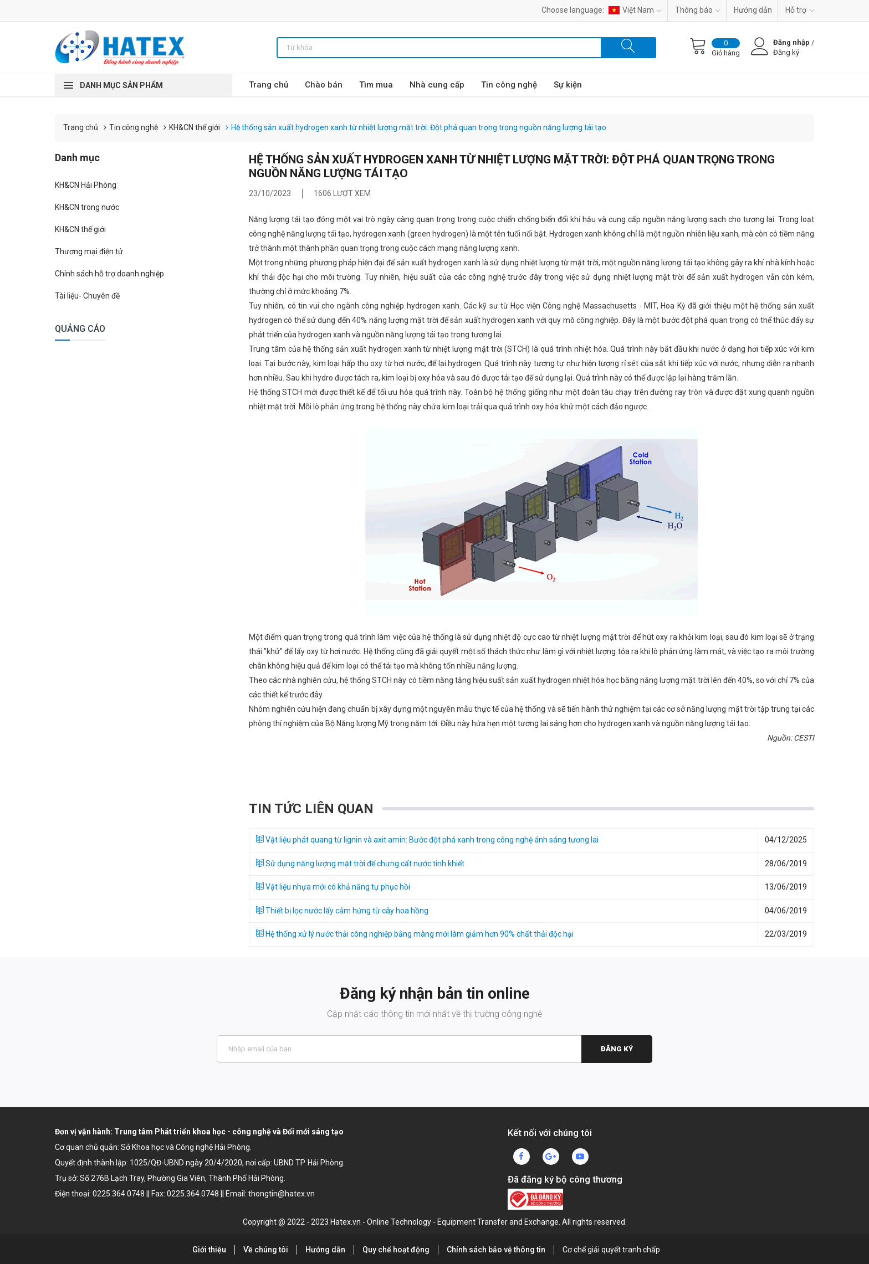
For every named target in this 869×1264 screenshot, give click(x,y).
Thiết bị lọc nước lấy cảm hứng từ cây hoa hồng (342, 910)
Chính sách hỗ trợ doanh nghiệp (109, 273)
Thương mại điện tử (89, 251)
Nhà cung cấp (437, 85)
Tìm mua (376, 85)
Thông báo (697, 10)
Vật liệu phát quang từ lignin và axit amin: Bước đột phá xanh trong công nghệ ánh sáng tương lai (427, 839)
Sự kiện (568, 85)
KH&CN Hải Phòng (85, 185)
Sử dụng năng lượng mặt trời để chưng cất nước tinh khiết (360, 863)
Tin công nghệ (509, 85)
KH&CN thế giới (194, 127)
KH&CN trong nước (87, 207)
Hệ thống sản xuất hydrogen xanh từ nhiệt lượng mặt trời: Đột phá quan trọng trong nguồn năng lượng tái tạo (418, 127)
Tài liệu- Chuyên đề (87, 295)
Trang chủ (268, 85)
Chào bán (324, 85)
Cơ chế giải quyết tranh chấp (611, 1249)
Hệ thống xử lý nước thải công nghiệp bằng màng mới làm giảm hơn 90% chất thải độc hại (415, 933)
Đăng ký (617, 1049)
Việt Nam (635, 10)
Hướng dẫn (753, 10)
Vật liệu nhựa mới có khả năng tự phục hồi (333, 886)
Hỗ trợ (799, 10)
